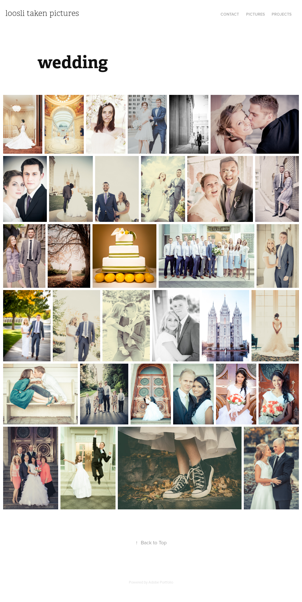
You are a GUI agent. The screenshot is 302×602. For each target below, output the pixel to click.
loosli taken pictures (42, 13)
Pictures (255, 14)
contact (230, 14)
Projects (281, 14)
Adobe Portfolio (160, 582)
